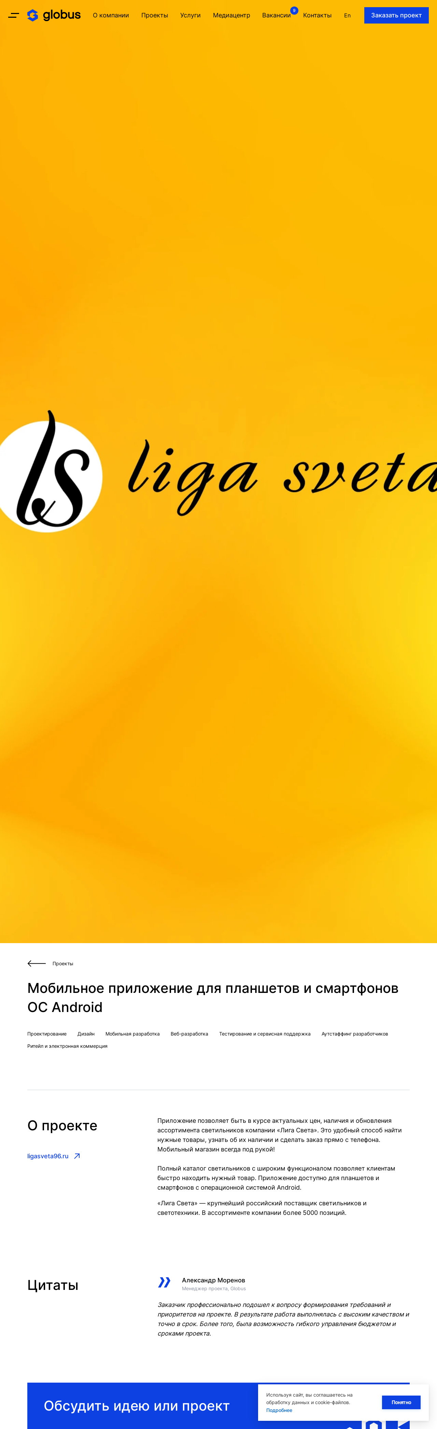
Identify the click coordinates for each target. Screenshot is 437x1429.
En (347, 15)
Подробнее (279, 1410)
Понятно (401, 1402)
